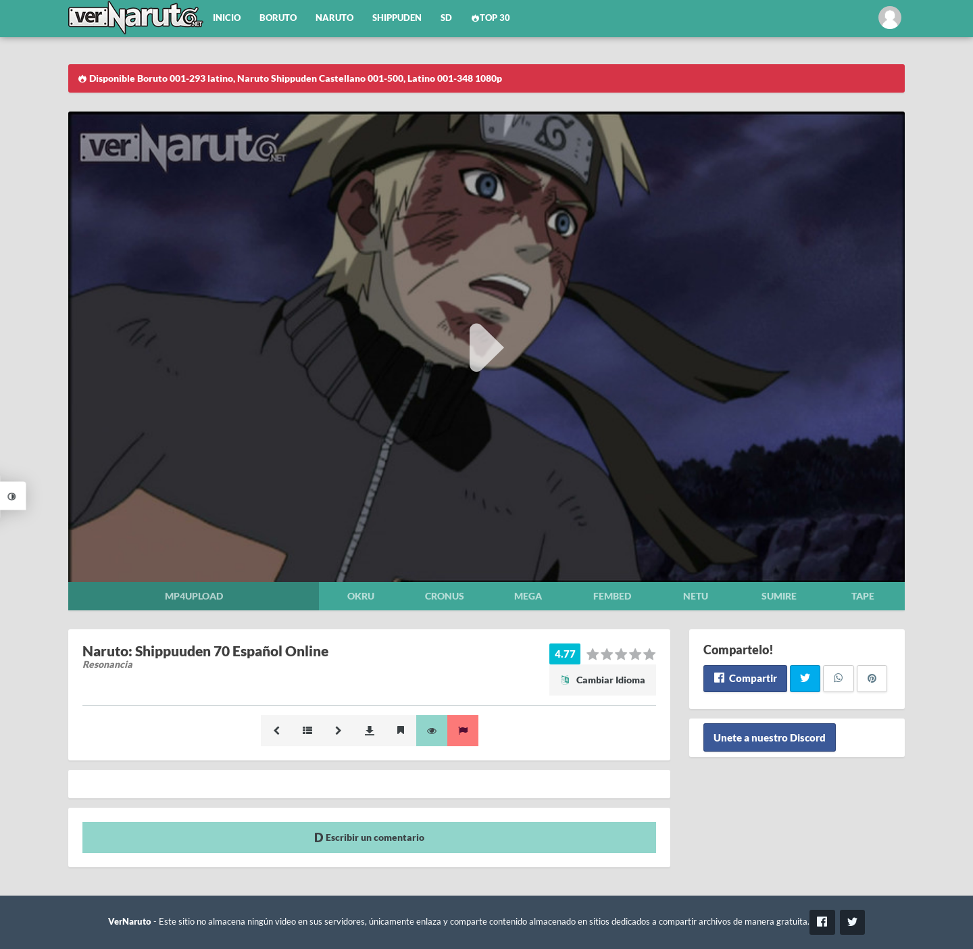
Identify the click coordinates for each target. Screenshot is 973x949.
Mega (528, 596)
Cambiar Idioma (602, 679)
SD (446, 18)
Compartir (745, 678)
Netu (695, 596)
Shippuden (397, 18)
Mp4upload (194, 596)
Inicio (227, 18)
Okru (360, 596)
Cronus (444, 596)
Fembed (612, 596)
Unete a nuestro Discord (770, 737)
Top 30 (490, 18)
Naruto (334, 18)
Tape (862, 596)
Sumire (779, 596)
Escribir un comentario (369, 837)
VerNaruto (129, 922)
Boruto (278, 18)
